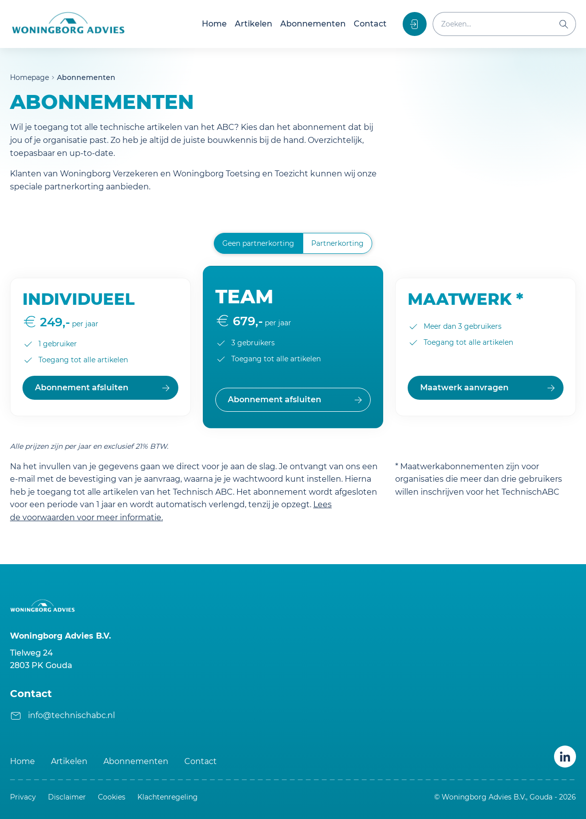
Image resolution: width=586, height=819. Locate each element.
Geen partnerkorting (258, 243)
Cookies (111, 797)
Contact (370, 23)
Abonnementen (313, 23)
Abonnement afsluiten (81, 387)
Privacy (23, 797)
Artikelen (253, 23)
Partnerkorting (337, 243)
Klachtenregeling (167, 797)
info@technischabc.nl (71, 715)
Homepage (29, 77)
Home (214, 23)
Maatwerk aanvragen (464, 387)
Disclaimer (67, 797)
